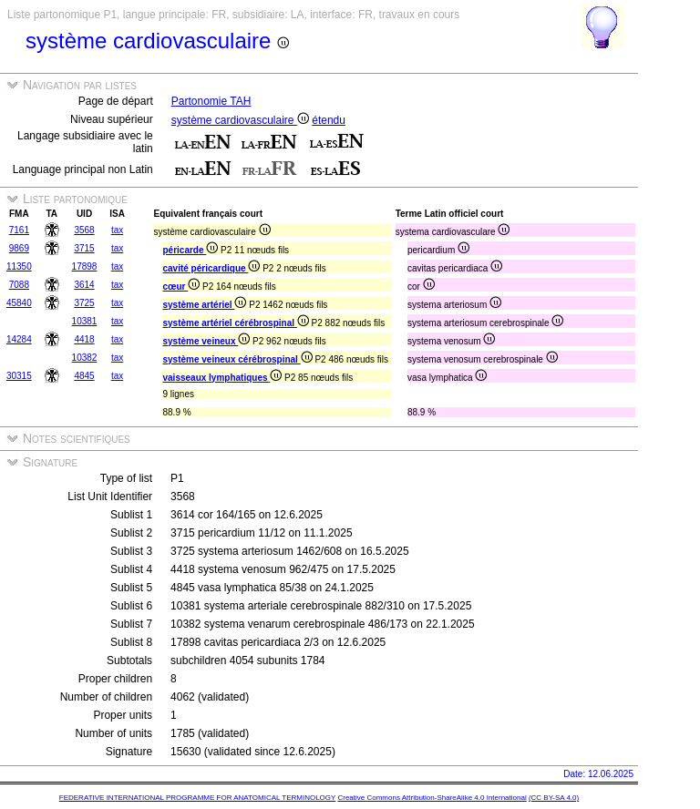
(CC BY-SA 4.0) (554, 798)
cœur (181, 287)
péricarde (190, 250)
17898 (85, 266)
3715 (84, 248)
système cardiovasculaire (240, 120)
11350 (19, 266)
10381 (85, 321)
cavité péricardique (211, 268)
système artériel (204, 305)
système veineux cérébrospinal (237, 359)
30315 (19, 376)
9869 (19, 248)
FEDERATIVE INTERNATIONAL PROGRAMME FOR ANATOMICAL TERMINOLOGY (197, 798)
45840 (19, 303)
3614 (84, 285)
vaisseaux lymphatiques (222, 378)
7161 (19, 230)
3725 (84, 303)
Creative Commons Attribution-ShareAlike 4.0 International (431, 798)
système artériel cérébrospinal (235, 323)
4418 (84, 339)
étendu (328, 120)
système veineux (206, 341)
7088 (19, 285)
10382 (85, 358)
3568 (84, 230)
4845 (84, 376)
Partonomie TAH (211, 101)
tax (117, 230)
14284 (19, 339)
